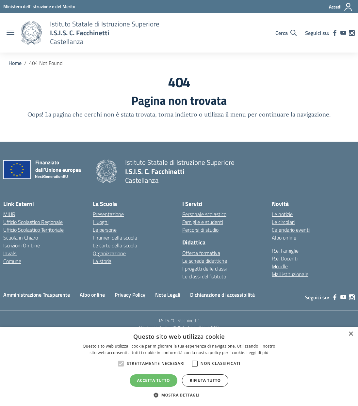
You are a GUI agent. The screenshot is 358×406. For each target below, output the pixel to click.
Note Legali (167, 295)
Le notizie (282, 214)
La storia (102, 261)
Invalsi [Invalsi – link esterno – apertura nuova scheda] (10, 253)
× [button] (350, 334)
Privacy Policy (130, 295)
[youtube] (343, 33)
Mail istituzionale (290, 274)
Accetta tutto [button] (153, 380)
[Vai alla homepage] (31, 33)
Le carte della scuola (115, 245)
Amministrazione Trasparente (36, 295)
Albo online (284, 238)
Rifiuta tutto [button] (205, 380)
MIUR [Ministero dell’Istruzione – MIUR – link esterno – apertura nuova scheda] (9, 214)
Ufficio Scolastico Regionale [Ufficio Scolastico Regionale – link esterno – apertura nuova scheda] (33, 222)
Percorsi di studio (200, 230)
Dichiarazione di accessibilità (222, 295)
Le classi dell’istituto (204, 276)
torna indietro (177, 114)
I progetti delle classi (204, 269)
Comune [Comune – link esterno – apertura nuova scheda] (12, 261)
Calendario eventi (291, 230)
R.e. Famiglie (285, 251)
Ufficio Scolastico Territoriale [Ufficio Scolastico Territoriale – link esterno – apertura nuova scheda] (33, 230)
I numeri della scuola (115, 238)
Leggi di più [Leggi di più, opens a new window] (257, 352)
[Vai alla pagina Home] (15, 63)
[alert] (179, 366)
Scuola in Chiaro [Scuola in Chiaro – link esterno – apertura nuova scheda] (20, 238)
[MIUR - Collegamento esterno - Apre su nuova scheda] (39, 6)
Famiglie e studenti (202, 222)
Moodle (280, 266)
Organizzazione (109, 253)
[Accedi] (341, 7)
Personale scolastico (204, 214)
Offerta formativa (201, 253)
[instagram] (352, 33)
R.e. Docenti (285, 258)
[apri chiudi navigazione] (10, 33)
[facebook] (335, 33)
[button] (179, 395)
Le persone (105, 230)
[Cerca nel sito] (286, 33)
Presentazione (108, 214)
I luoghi (100, 222)
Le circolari (283, 222)
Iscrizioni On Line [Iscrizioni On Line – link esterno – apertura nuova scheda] (21, 245)
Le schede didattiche (204, 261)
